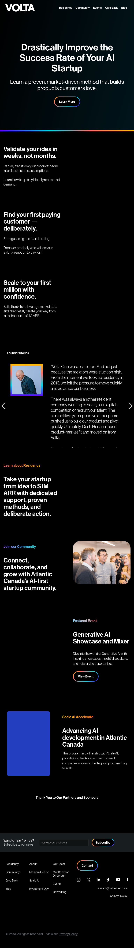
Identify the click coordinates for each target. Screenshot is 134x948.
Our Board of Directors (61, 873)
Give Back (111, 7)
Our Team (59, 864)
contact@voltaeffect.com (112, 888)
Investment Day (39, 888)
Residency (65, 7)
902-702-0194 (119, 896)
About (33, 864)
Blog (124, 7)
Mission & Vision (39, 872)
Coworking (59, 892)
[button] (7, 395)
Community (83, 7)
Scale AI (34, 880)
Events (97, 7)
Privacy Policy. (68, 934)
